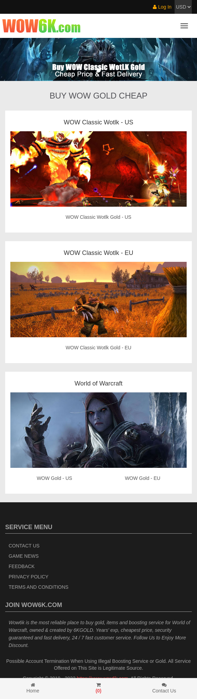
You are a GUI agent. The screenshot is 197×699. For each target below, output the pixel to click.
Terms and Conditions (38, 587)
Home (33, 687)
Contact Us (24, 545)
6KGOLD (83, 630)
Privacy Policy (28, 576)
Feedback (22, 566)
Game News (24, 556)
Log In (162, 7)
